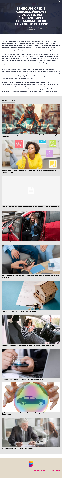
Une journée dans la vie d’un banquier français (17, 448)
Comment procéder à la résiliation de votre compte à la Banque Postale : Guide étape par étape (30, 207)
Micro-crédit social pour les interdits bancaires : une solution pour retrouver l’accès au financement (31, 276)
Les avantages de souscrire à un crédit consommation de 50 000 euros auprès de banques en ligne (29, 171)
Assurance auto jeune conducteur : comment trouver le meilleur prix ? (25, 242)
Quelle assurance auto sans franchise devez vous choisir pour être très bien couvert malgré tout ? (30, 414)
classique (17, 28)
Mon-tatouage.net (7, 28)
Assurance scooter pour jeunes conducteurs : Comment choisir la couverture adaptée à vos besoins (31, 136)
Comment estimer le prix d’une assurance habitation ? (20, 311)
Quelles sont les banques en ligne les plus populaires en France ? (23, 379)
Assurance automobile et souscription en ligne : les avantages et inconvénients (28, 345)
